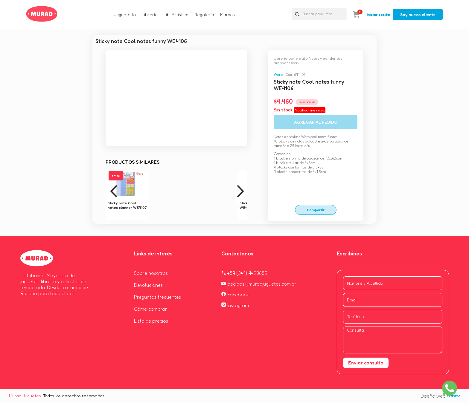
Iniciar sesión (378, 14)
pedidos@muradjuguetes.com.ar (258, 284)
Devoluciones (148, 285)
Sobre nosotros (151, 273)
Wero (278, 74)
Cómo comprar (150, 309)
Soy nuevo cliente (418, 14)
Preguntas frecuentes (157, 297)
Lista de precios (151, 321)
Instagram (235, 305)
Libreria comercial (289, 58)
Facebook (235, 295)
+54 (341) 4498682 (244, 273)
